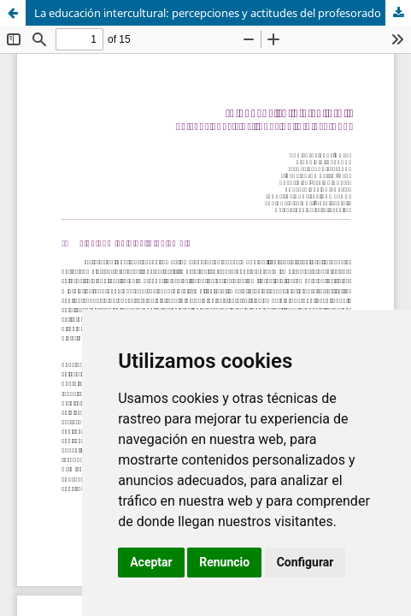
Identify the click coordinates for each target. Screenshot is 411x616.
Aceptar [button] (151, 562)
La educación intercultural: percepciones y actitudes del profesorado (207, 13)
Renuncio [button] (224, 562)
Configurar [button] (305, 562)
